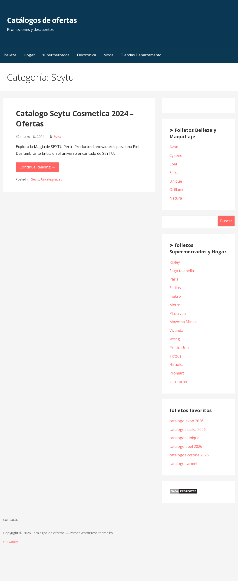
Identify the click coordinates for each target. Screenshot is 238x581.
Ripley (174, 262)
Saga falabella (181, 270)
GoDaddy (10, 541)
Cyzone (175, 155)
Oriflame (176, 189)
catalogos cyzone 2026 (189, 455)
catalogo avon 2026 (186, 420)
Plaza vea (177, 313)
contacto (10, 519)
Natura (175, 198)
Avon (173, 146)
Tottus (175, 356)
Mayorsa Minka (183, 321)
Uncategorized (51, 179)
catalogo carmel (183, 463)
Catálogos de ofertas (42, 20)
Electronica (86, 55)
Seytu (35, 179)
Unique (175, 181)
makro (175, 296)
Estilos (175, 287)
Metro (174, 304)
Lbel (173, 164)
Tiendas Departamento (141, 55)
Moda (108, 55)
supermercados (55, 55)
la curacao (178, 381)
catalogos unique (184, 437)
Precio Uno (179, 347)
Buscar (226, 220)
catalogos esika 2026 (187, 429)
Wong (174, 339)
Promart (176, 373)
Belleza (10, 55)
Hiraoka (176, 364)
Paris (173, 279)
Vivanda (176, 330)
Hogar (29, 55)
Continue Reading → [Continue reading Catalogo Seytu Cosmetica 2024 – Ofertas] (37, 167)
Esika (57, 136)
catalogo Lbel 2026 (185, 446)
